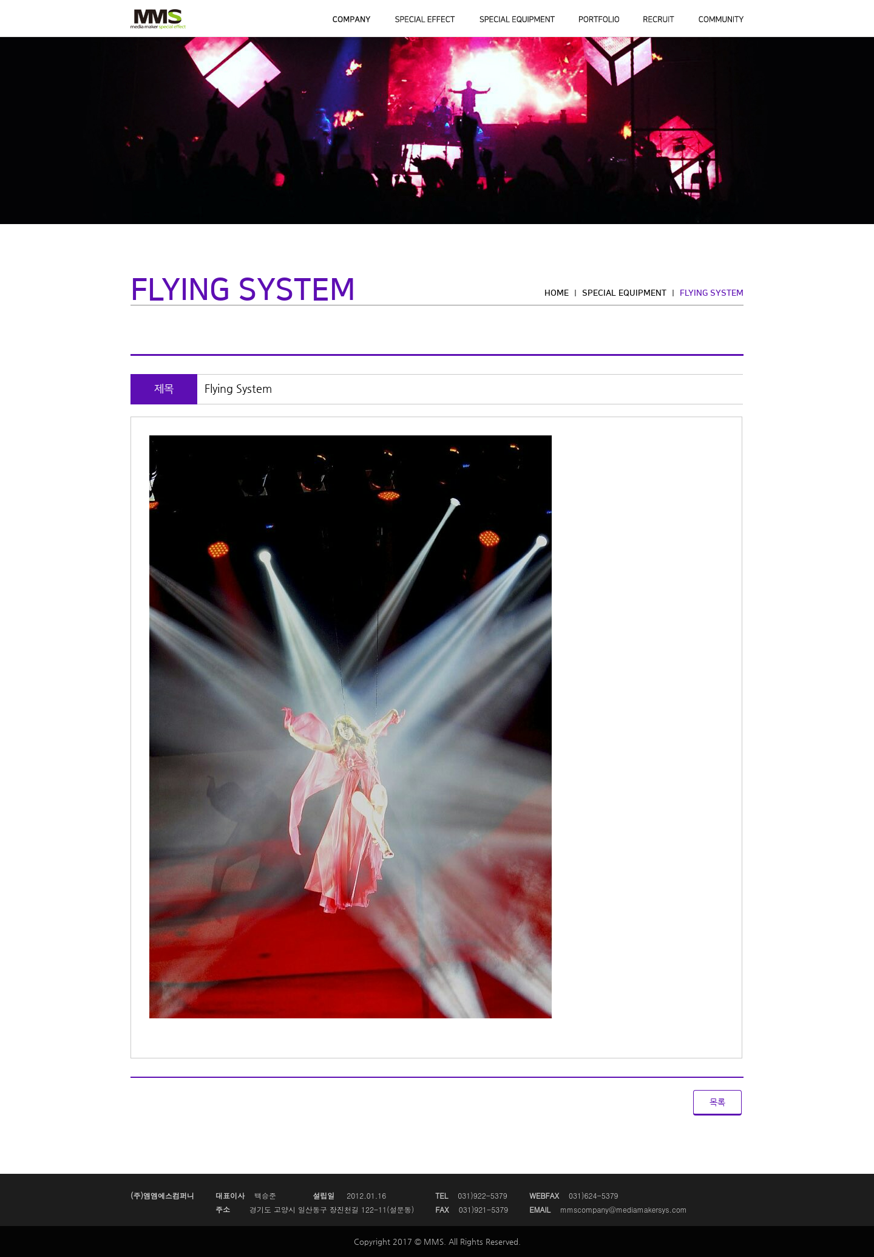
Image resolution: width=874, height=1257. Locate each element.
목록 (717, 1102)
